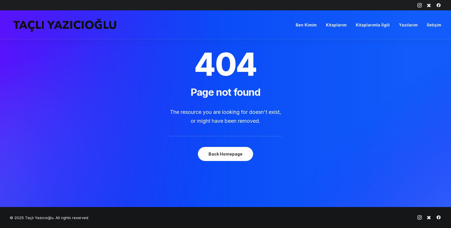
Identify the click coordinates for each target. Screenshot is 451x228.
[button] (419, 5)
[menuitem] (419, 5)
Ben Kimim (306, 24)
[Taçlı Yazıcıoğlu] (64, 25)
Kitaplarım (336, 24)
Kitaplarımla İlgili (373, 24)
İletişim (434, 24)
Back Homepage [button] (225, 154)
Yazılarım (408, 24)
